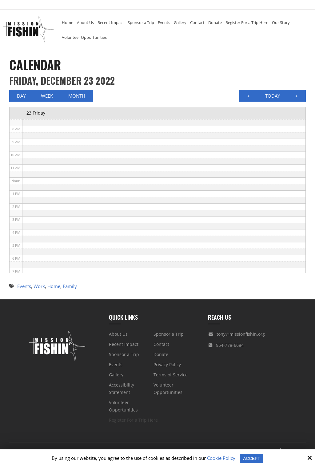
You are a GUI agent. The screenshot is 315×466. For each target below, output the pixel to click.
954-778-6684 (230, 347)
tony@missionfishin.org (241, 335)
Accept (251, 458)
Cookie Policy (220, 458)
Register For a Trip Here (133, 421)
